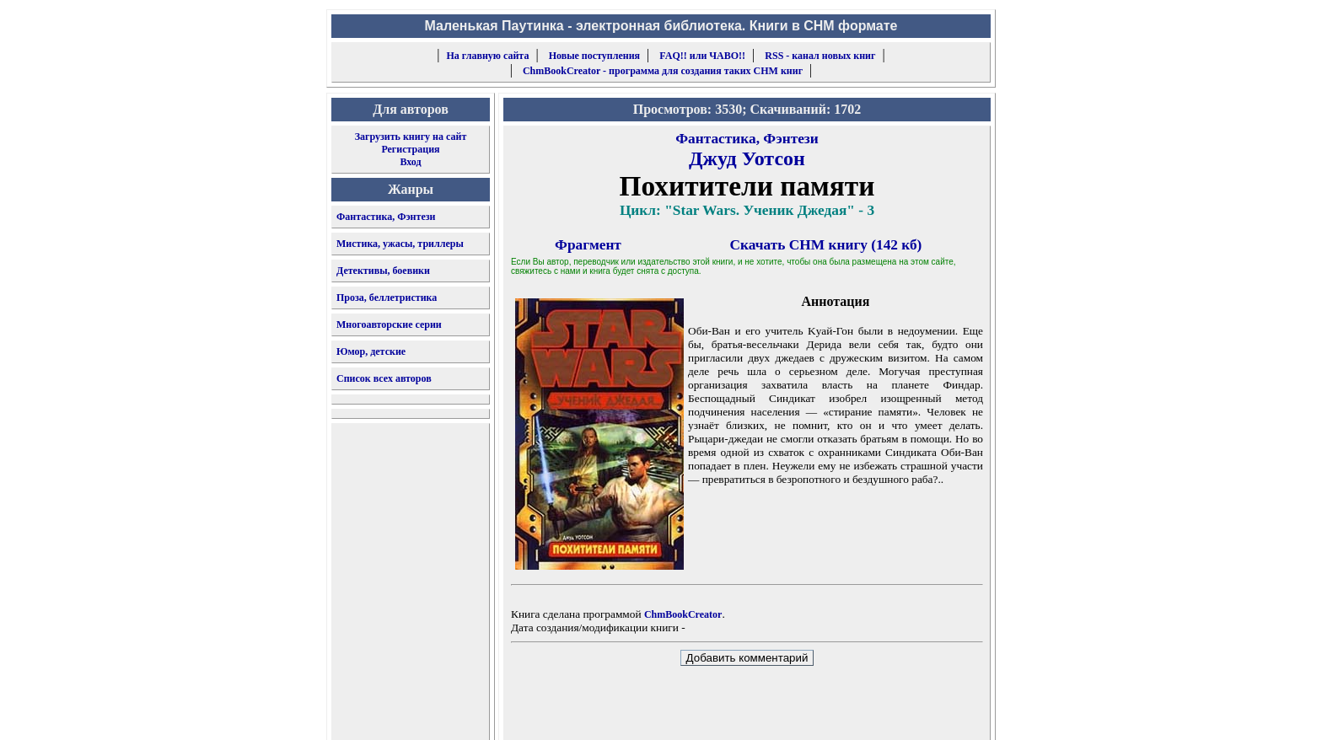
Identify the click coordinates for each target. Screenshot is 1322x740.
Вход (410, 162)
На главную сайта (488, 56)
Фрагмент (588, 245)
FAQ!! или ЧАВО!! (702, 56)
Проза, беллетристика (386, 297)
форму (852, 714)
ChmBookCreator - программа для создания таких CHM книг (663, 71)
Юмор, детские (371, 351)
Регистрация (410, 149)
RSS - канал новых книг (820, 56)
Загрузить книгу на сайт (411, 136)
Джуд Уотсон (747, 158)
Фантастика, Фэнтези (386, 217)
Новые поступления (594, 56)
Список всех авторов (384, 378)
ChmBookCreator (683, 614)
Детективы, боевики (383, 270)
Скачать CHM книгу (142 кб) (826, 245)
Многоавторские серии (389, 324)
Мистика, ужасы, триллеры (400, 243)
